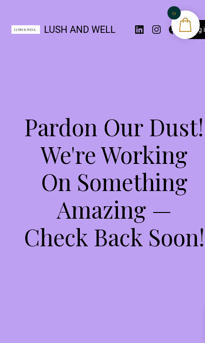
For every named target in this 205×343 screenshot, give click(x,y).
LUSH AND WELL (80, 29)
